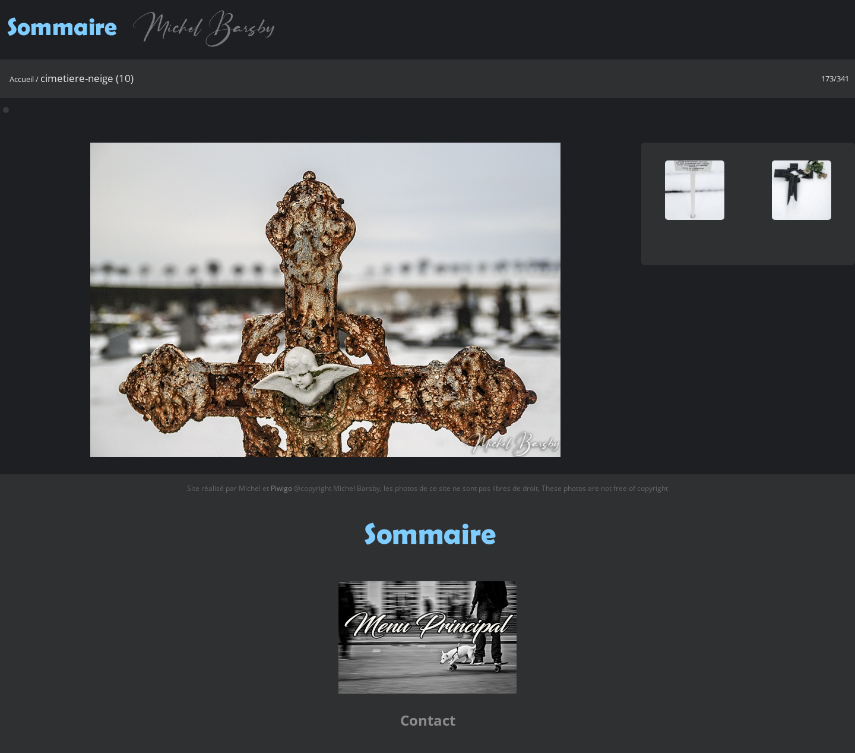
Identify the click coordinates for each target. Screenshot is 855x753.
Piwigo (281, 488)
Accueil (22, 79)
